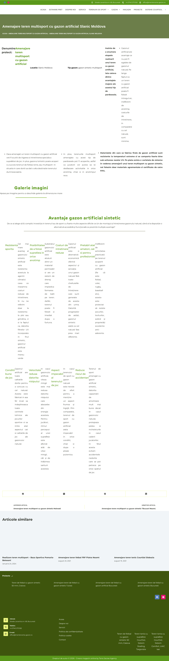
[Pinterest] (105, 494)
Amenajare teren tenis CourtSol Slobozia (134, 557)
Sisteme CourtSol (153, 10)
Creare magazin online (86, 658)
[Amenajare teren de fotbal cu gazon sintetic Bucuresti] (131, 584)
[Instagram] (8, 2)
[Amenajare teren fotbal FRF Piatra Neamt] (84, 539)
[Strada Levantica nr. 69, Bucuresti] (92, 2)
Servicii (82, 10)
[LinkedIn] (146, 494)
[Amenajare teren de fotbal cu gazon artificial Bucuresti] (89, 584)
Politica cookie (65, 635)
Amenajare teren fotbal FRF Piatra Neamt (78, 557)
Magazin (127, 10)
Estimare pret (55, 10)
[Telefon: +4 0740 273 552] (6, 627)
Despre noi (70, 10)
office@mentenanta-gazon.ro (154, 2)
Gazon (116, 9)
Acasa (43, 10)
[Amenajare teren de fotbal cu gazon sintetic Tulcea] (47, 584)
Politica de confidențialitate (71, 631)
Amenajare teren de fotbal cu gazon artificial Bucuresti (108, 584)
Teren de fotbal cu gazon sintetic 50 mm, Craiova (26, 584)
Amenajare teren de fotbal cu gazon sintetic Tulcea (66, 584)
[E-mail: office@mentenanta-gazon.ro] (6, 634)
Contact (62, 640)
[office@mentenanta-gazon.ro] (140, 2)
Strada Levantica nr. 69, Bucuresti (107, 2)
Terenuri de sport (99, 9)
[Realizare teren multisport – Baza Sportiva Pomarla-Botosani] (28, 539)
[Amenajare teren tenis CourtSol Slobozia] (140, 539)
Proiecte (138, 10)
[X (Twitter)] (64, 494)
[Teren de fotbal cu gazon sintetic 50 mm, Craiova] (5, 584)
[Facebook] (5, 2)
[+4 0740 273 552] (123, 2)
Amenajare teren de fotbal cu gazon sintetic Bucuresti (150, 584)
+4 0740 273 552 (132, 2)
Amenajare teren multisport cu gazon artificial (28, 33)
